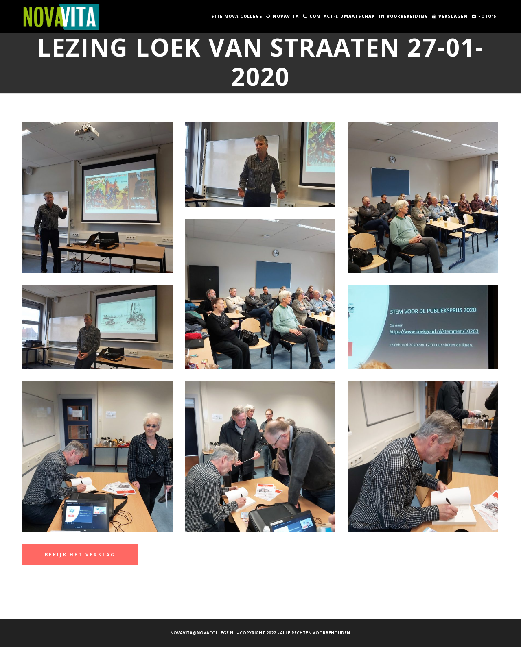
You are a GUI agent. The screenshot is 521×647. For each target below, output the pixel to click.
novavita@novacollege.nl (203, 633)
